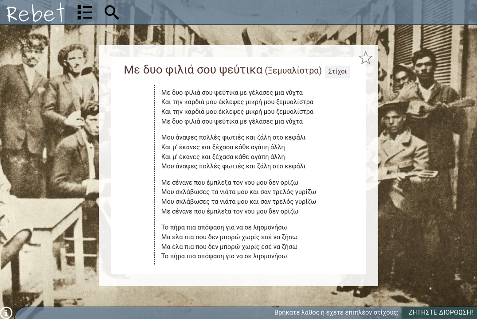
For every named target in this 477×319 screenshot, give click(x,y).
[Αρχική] (35, 12)
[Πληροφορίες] (6, 312)
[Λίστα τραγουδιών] (84, 12)
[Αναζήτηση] (168, 12)
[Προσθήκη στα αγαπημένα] (365, 57)
